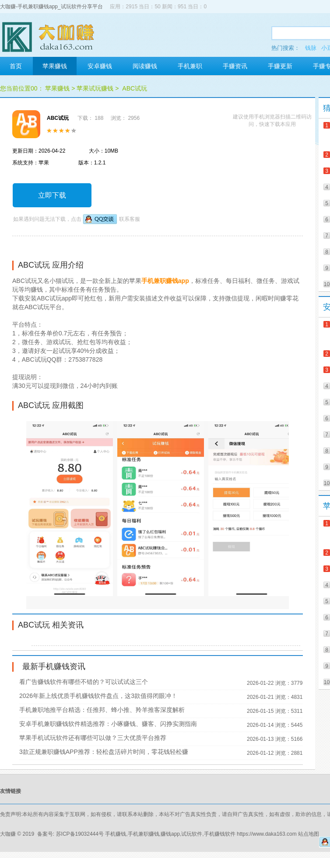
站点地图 (308, 834)
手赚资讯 (235, 66)
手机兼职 (190, 66)
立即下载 (52, 195)
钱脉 (310, 48)
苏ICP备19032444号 (80, 834)
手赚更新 (280, 66)
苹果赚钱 (54, 66)
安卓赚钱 (100, 66)
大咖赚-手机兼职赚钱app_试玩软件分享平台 (51, 6)
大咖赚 (8, 834)
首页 (16, 66)
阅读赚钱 (145, 66)
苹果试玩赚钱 (95, 88)
